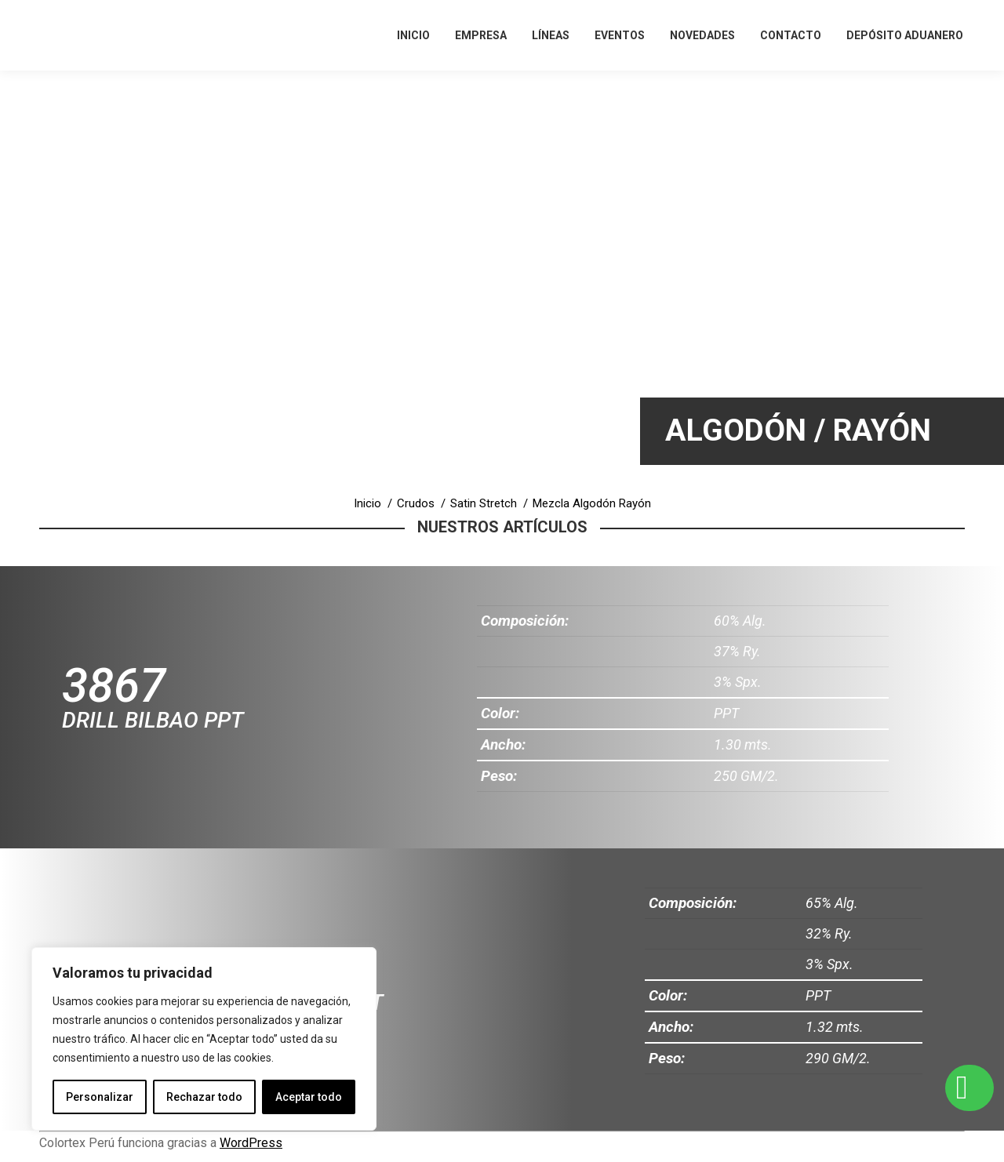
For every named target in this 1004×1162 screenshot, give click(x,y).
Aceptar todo (308, 1097)
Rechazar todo (204, 1097)
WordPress (251, 1142)
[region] (203, 1039)
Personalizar (99, 1097)
